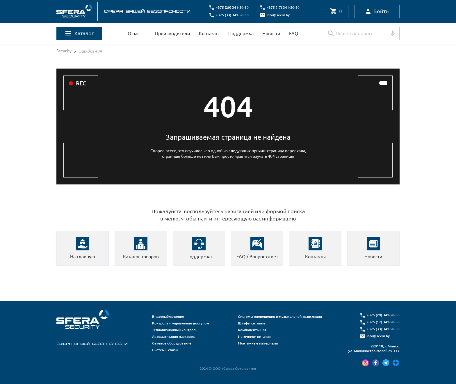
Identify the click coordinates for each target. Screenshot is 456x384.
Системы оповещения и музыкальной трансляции (280, 316)
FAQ (293, 33)
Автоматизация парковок (173, 336)
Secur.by (64, 51)
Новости (271, 33)
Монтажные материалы (258, 343)
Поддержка (241, 33)
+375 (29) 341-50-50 (232, 7)
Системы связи (165, 350)
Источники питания (254, 336)
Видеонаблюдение (168, 316)
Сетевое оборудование (171, 343)
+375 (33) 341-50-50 (232, 15)
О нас (133, 33)
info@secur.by (278, 15)
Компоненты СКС (252, 330)
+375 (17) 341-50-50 (283, 7)
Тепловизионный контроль (174, 330)
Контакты (209, 33)
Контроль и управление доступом (180, 323)
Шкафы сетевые (252, 323)
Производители (172, 33)
